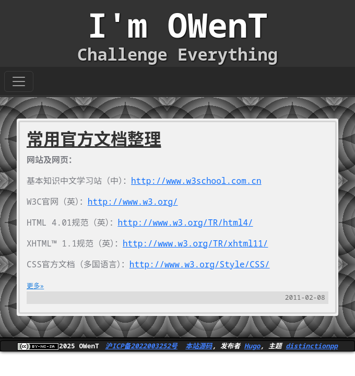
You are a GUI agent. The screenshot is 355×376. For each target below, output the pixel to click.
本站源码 (198, 345)
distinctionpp (312, 345)
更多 (33, 285)
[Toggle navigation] (18, 81)
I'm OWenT (177, 25)
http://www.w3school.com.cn (196, 180)
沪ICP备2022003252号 (141, 345)
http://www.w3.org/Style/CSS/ (199, 264)
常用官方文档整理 (94, 138)
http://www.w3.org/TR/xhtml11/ (195, 243)
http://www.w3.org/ (133, 201)
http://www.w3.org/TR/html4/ (185, 222)
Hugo (252, 345)
